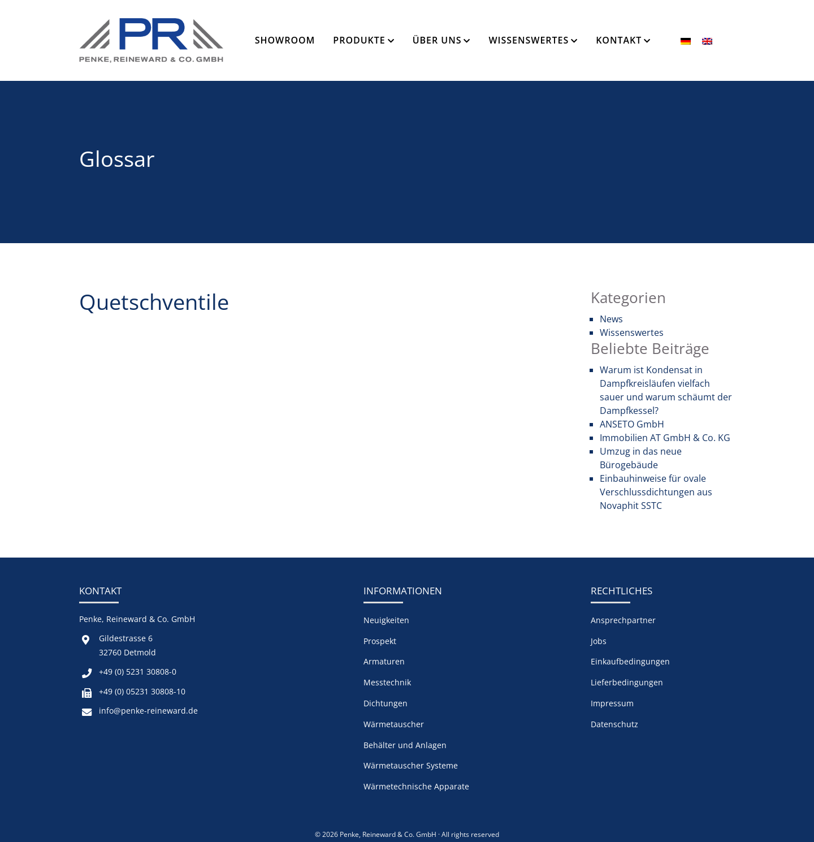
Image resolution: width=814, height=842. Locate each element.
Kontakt (619, 40)
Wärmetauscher (393, 724)
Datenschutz (614, 724)
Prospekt (379, 641)
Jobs (599, 641)
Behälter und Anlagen (405, 745)
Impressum (612, 703)
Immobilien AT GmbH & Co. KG (665, 437)
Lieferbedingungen (627, 682)
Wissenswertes (528, 40)
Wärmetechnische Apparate (416, 786)
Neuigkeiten (386, 620)
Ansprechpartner (623, 620)
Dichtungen (385, 703)
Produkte (359, 40)
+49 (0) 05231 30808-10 (142, 691)
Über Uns (437, 40)
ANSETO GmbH (632, 424)
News (611, 319)
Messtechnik (387, 682)
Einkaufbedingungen (630, 661)
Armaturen (384, 661)
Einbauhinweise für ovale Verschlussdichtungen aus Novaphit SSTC (656, 492)
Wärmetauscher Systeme (410, 765)
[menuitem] (685, 40)
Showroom (285, 40)
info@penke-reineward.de (148, 710)
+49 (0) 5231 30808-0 (137, 671)
